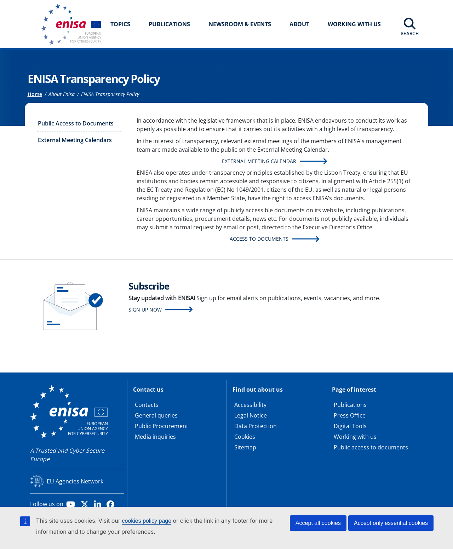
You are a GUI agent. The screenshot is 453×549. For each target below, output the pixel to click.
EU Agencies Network (75, 481)
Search (410, 33)
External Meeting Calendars (75, 140)
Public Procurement (161, 426)
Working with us (355, 437)
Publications (169, 24)
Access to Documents (259, 238)
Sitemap (245, 447)
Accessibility (250, 405)
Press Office (350, 415)
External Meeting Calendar (259, 161)
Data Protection (255, 426)
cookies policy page (146, 521)
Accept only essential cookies (391, 523)
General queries (156, 415)
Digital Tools (350, 426)
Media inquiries (155, 437)
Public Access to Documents (76, 123)
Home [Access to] (35, 94)
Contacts (147, 405)
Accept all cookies (318, 523)
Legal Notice (250, 415)
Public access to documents (371, 447)
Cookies (244, 437)
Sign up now (145, 309)
